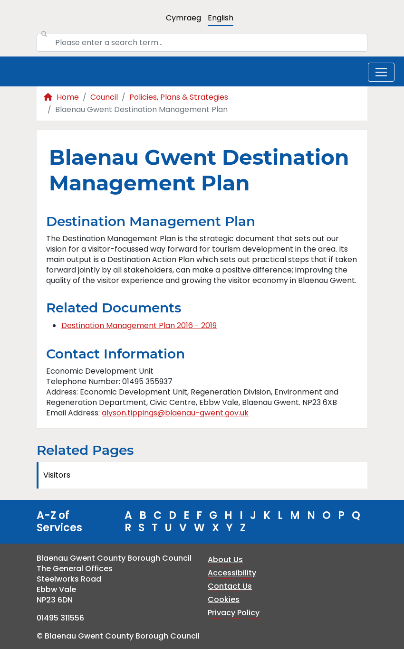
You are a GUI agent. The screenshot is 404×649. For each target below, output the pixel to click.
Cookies (224, 599)
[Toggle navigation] (381, 72)
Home (61, 97)
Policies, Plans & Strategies (178, 97)
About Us (225, 559)
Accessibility (232, 572)
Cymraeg (183, 17)
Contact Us (230, 586)
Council (104, 97)
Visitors (56, 475)
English (220, 17)
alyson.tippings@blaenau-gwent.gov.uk (175, 412)
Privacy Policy (234, 612)
